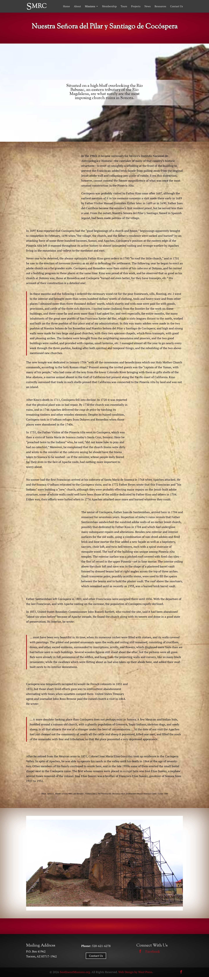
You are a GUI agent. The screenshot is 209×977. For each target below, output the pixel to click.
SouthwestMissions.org (75, 972)
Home (66, 6)
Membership (109, 6)
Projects (135, 6)
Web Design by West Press (135, 972)
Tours (124, 6)
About (77, 6)
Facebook (152, 951)
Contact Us (176, 6)
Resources (160, 6)
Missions (90, 6)
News (147, 6)
